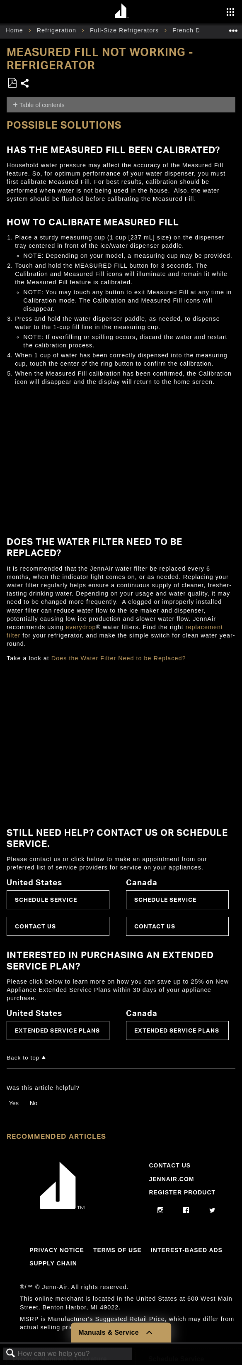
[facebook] (186, 1210)
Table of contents (42, 105)
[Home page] (122, 11)
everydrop (81, 627)
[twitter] (212, 1210)
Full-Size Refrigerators (125, 30)
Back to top (23, 1058)
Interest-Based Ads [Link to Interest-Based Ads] (187, 1250)
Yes (13, 1103)
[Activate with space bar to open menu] (230, 13)
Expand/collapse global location (233, 28)
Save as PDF (12, 83)
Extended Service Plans (57, 1030)
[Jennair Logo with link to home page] (62, 1206)
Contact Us (35, 926)
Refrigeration (57, 30)
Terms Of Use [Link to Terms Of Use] (117, 1250)
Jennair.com (171, 1179)
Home (15, 30)
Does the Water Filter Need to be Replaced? (118, 658)
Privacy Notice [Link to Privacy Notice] (56, 1250)
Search (10, 1353)
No (33, 1103)
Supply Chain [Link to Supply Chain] (53, 1263)
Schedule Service (46, 899)
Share (25, 84)
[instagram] (160, 1210)
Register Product (182, 1192)
